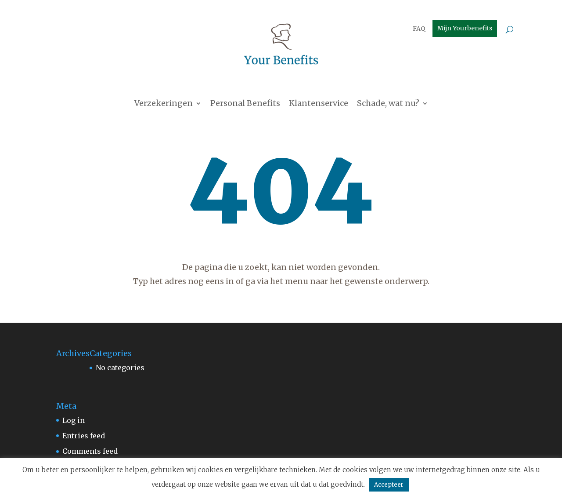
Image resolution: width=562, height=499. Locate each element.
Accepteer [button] (388, 484)
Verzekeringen (163, 104)
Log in (73, 420)
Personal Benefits (245, 104)
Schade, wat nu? (388, 104)
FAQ (419, 29)
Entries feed (83, 435)
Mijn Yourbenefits (464, 28)
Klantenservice (318, 104)
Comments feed (90, 451)
